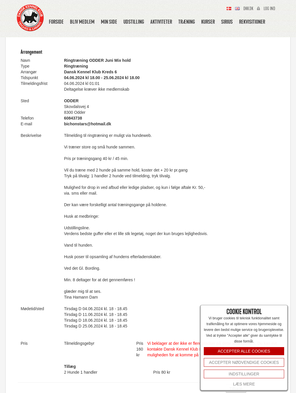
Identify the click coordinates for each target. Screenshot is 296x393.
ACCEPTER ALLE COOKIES (244, 351)
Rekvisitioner (252, 21)
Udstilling (133, 21)
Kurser (208, 21)
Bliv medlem (82, 21)
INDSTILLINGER (244, 374)
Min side (109, 21)
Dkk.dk (248, 9)
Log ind (269, 9)
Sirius (227, 21)
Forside (56, 21)
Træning (186, 21)
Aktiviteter (161, 21)
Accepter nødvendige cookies (244, 362)
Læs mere (244, 384)
